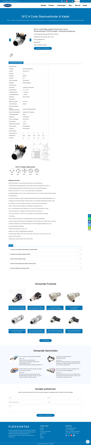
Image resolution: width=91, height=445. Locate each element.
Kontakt (85, 5)
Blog (70, 5)
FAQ (11, 245)
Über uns (77, 5)
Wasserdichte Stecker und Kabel (22, 20)
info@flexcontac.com (72, 428)
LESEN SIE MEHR (45, 340)
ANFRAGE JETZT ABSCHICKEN (42, 48)
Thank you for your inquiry (45, 431)
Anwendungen (61, 5)
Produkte (51, 5)
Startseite (43, 5)
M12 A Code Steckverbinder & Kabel (37, 20)
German (77, 1)
